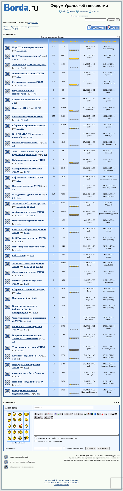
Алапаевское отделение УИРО (28, 73)
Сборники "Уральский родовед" (29, 125)
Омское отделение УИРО (25, 142)
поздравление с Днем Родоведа (28, 373)
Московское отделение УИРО (27, 82)
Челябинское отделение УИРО (28, 220)
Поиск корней (19, 298)
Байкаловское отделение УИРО (28, 160)
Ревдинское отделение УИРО (27, 99)
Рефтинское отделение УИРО (27, 177)
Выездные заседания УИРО (26, 194)
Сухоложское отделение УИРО (28, 272)
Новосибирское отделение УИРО (29, 246)
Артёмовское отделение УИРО (28, 212)
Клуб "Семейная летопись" (26, 56)
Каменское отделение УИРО (27, 355)
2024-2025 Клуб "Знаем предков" (29, 64)
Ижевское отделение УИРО (26, 186)
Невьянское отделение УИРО (27, 381)
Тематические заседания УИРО (28, 347)
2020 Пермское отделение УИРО (29, 238)
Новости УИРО (20, 108)
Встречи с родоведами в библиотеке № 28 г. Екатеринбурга (24, 309)
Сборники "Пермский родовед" (28, 289)
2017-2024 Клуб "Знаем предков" (29, 203)
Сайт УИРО (18, 255)
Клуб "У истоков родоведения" (28, 47)
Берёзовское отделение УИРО (27, 116)
